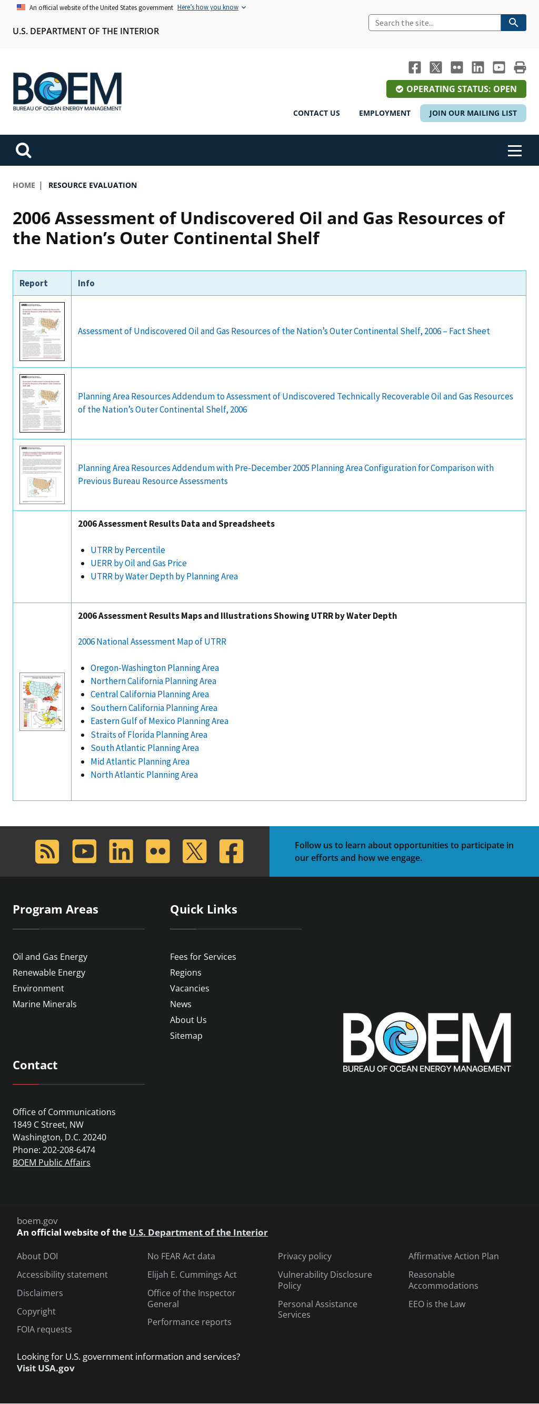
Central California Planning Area (151, 694)
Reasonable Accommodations (443, 1280)
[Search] (434, 22)
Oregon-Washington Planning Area (155, 668)
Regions (186, 972)
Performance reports (189, 1322)
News (181, 1004)
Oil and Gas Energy (50, 956)
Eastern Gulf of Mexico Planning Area (159, 721)
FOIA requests (44, 1329)
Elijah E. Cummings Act (192, 1274)
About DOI (37, 1256)
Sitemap (186, 1035)
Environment (38, 988)
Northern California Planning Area (153, 681)
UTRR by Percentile (128, 550)
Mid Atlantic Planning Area (141, 761)
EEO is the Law (436, 1304)
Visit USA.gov (46, 1368)
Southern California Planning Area (155, 708)
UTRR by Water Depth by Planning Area (164, 576)
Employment (385, 113)
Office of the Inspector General (191, 1299)
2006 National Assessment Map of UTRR (152, 641)
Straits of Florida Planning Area (149, 734)
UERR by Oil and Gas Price (139, 563)
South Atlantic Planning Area (145, 748)
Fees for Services (203, 956)
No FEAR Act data (181, 1256)
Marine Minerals (45, 1004)
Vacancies (189, 988)
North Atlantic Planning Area (144, 774)
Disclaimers (40, 1293)
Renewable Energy (49, 972)
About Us (188, 1020)
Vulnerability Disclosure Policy (325, 1280)
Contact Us (316, 113)
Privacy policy (305, 1256)
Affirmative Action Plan (453, 1256)
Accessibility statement (62, 1274)
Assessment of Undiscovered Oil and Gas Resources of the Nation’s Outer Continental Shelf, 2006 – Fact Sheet (284, 331)
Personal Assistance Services (317, 1310)
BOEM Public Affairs (52, 1162)
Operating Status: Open (461, 89)
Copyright (36, 1311)
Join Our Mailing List (473, 113)
